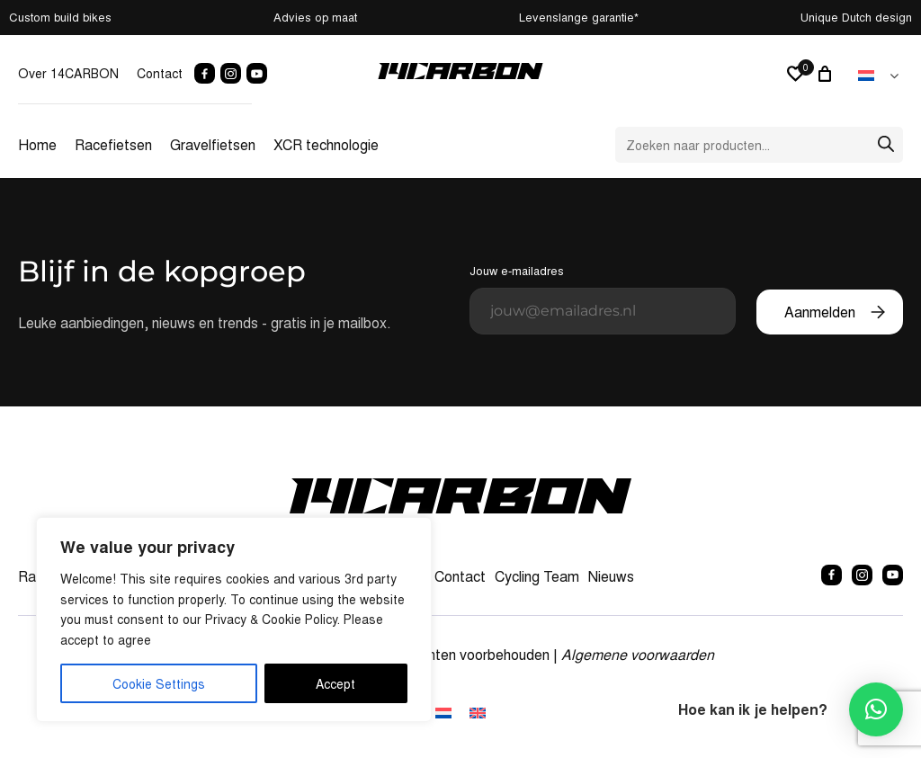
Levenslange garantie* (579, 16)
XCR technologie (326, 144)
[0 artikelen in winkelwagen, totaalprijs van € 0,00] (827, 74)
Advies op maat (315, 16)
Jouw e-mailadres (602, 298)
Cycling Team (537, 576)
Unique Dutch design (856, 16)
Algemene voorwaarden (637, 654)
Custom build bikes (60, 16)
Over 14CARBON (68, 73)
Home (37, 144)
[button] (876, 709)
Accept (335, 683)
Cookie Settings (158, 683)
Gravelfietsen (212, 144)
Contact (160, 73)
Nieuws (611, 576)
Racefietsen (113, 144)
